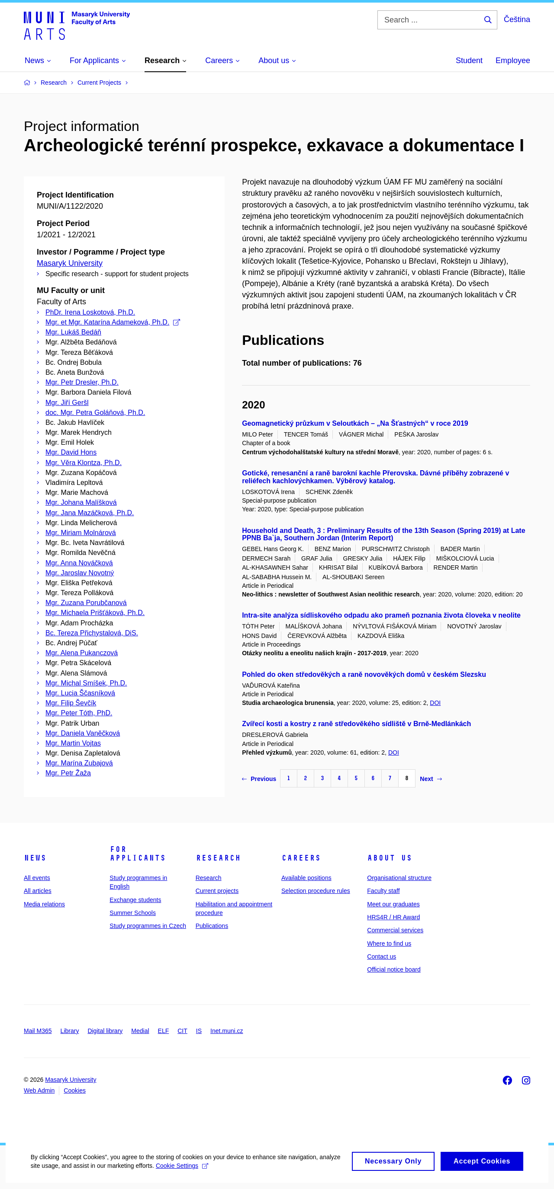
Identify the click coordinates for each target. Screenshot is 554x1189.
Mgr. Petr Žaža (68, 773)
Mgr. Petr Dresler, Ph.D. (82, 382)
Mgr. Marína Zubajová (79, 763)
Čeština (517, 19)
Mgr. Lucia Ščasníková (80, 693)
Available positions (306, 877)
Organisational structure (399, 877)
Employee (513, 60)
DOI (435, 702)
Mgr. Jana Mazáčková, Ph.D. (89, 512)
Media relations (44, 904)
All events (37, 877)
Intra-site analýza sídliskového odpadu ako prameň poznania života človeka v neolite (381, 615)
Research (218, 858)
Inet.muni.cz (226, 1030)
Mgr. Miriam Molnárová (80, 532)
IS (199, 1030)
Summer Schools (133, 912)
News (35, 858)
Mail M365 (38, 1030)
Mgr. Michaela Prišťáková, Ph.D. (95, 612)
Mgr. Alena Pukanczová (81, 653)
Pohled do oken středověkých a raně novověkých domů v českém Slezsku (364, 674)
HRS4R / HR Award (393, 917)
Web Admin (39, 1090)
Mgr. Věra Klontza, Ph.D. (83, 462)
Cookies (75, 1090)
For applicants (138, 854)
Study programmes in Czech (148, 925)
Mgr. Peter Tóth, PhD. (78, 713)
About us (389, 858)
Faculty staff (383, 890)
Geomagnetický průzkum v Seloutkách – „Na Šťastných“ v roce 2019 (355, 423)
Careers (301, 858)
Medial (140, 1030)
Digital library (104, 1030)
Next (430, 778)
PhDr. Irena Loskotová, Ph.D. (90, 312)
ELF (163, 1030)
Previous (259, 778)
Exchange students (135, 899)
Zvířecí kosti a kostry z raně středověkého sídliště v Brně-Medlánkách (356, 723)
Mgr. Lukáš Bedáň (73, 332)
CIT (182, 1030)
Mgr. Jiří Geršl (67, 402)
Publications (212, 925)
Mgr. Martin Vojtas (73, 743)
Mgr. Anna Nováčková (79, 563)
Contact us (381, 956)
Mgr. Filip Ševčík (70, 703)
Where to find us (389, 943)
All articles (38, 890)
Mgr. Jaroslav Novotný (79, 573)
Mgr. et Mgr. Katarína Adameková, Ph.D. (112, 322)
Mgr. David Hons (71, 452)
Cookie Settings (204, 1173)
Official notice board (393, 969)
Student (469, 60)
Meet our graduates (393, 904)
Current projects (217, 890)
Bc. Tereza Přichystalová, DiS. (91, 633)
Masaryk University (70, 263)
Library (70, 1030)
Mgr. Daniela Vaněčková (82, 733)
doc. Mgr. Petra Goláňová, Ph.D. (95, 412)
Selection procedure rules (315, 890)
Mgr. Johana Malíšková (81, 502)
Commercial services (395, 930)
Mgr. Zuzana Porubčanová (86, 602)
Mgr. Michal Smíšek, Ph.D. (86, 683)
